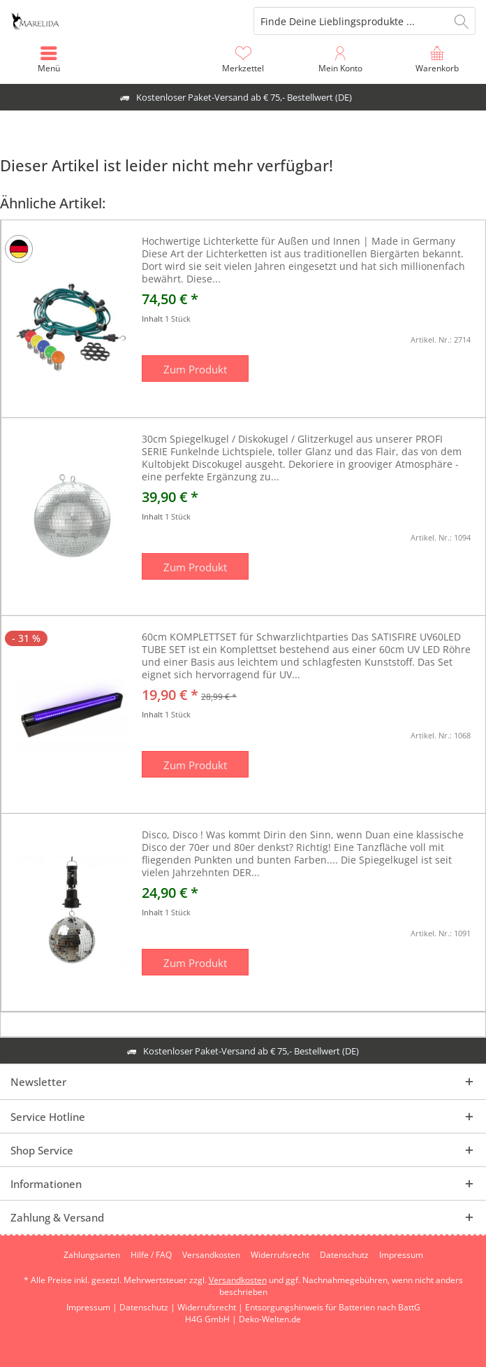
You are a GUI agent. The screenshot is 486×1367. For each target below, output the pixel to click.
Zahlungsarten (92, 1255)
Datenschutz (344, 1255)
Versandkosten (211, 1255)
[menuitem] (437, 59)
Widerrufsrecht (280, 1255)
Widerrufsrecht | (211, 1307)
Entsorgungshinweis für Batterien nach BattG (332, 1307)
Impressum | (92, 1307)
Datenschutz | (148, 1307)
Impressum (401, 1255)
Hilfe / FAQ (151, 1255)
